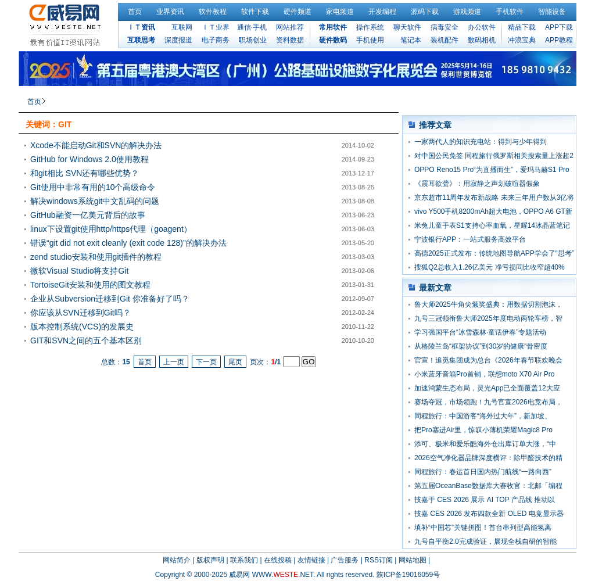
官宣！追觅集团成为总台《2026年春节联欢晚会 (488, 360)
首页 (135, 12)
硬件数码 (333, 40)
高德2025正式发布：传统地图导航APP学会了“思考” (494, 253)
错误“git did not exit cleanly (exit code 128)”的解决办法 (128, 243)
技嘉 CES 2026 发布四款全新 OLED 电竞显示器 (489, 514)
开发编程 (382, 12)
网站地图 (412, 560)
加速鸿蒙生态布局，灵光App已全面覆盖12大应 (487, 388)
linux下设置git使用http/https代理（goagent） (111, 229)
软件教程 (213, 12)
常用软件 (333, 27)
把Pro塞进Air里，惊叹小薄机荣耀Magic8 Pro (483, 430)
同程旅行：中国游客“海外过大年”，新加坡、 (482, 416)
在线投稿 (278, 560)
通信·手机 (252, 27)
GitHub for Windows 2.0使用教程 (89, 159)
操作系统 (370, 27)
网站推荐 (290, 27)
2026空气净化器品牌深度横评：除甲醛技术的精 (488, 458)
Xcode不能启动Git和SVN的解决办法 (96, 145)
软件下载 (255, 12)
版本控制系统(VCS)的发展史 (82, 326)
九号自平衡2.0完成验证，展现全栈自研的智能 (485, 541)
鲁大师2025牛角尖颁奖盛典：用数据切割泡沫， (488, 304)
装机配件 (444, 40)
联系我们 (244, 560)
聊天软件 (407, 27)
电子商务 (216, 40)
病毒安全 (444, 27)
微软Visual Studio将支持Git (79, 270)
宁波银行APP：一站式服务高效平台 (470, 239)
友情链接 (311, 560)
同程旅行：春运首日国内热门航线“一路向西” (482, 472)
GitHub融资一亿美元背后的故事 (87, 215)
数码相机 (482, 40)
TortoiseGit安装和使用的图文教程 (90, 284)
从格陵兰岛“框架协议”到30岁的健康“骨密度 (480, 346)
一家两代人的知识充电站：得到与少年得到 (480, 142)
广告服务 (345, 560)
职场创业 (253, 40)
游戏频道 (467, 12)
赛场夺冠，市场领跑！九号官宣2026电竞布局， (488, 402)
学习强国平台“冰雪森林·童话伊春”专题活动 (480, 332)
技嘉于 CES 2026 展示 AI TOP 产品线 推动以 (484, 500)
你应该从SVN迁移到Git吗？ (80, 312)
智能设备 (552, 12)
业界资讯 (170, 12)
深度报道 (178, 40)
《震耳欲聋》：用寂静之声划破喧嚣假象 (477, 184)
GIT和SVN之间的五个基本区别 (86, 340)
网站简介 (177, 560)
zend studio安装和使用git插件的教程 (96, 256)
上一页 (173, 362)
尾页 (235, 362)
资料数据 (290, 40)
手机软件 (510, 12)
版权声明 (210, 560)
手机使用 (370, 40)
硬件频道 (297, 12)
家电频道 (340, 12)
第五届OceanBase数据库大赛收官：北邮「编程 (488, 486)
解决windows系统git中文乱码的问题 (94, 201)
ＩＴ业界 (216, 27)
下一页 (206, 362)
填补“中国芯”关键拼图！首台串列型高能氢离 (482, 528)
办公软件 (482, 27)
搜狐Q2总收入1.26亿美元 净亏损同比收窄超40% (489, 267)
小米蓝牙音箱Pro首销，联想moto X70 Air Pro (484, 374)
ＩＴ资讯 (141, 27)
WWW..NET (282, 575)
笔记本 (410, 40)
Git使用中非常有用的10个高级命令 (92, 187)
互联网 (181, 27)
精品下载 (522, 27)
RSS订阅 (378, 560)
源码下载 (425, 12)
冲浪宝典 (522, 40)
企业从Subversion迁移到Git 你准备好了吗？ (109, 298)
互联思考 (141, 40)
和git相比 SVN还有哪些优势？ (84, 173)
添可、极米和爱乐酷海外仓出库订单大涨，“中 (485, 444)
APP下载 (559, 27)
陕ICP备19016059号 (408, 575)
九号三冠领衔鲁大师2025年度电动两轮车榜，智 (488, 318)
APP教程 (559, 40)
